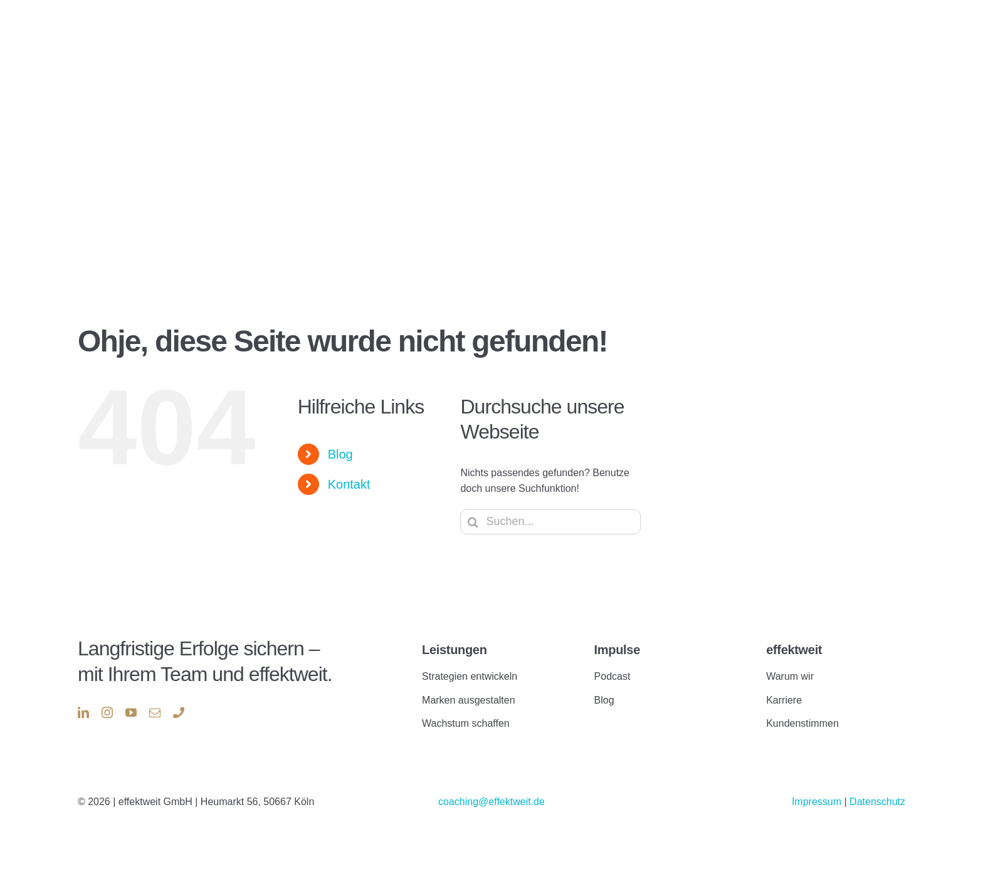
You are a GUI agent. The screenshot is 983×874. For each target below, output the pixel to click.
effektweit (794, 650)
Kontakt (349, 484)
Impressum (818, 801)
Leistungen (454, 650)
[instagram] (107, 712)
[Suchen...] (550, 521)
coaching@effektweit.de (491, 801)
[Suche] (472, 521)
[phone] (178, 712)
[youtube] (131, 712)
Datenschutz (877, 801)
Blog (340, 454)
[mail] (154, 712)
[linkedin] (83, 712)
